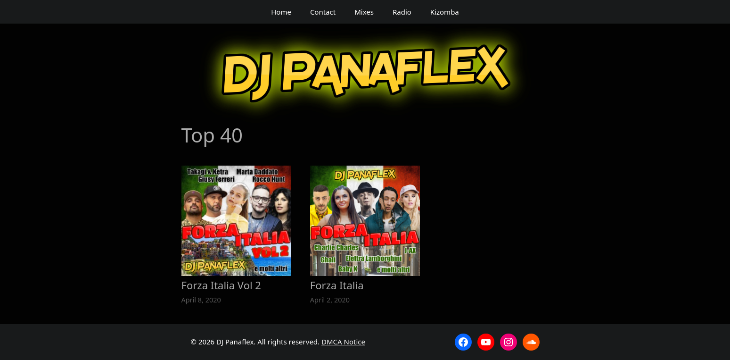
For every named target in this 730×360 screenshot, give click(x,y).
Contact (323, 12)
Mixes (364, 12)
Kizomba (444, 12)
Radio (402, 12)
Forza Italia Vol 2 (221, 285)
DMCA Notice (343, 341)
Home (281, 12)
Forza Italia (337, 285)
